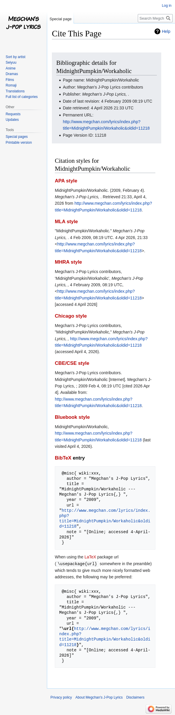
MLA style (66, 221)
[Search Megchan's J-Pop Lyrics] (155, 18)
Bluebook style (72, 417)
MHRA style (68, 262)
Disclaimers (135, 697)
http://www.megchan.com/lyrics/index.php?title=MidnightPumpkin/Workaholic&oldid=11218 (104, 518)
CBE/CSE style (72, 363)
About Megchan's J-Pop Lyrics (99, 697)
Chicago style (71, 316)
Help (166, 31)
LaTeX (90, 557)
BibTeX (63, 458)
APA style (66, 181)
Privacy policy (61, 697)
